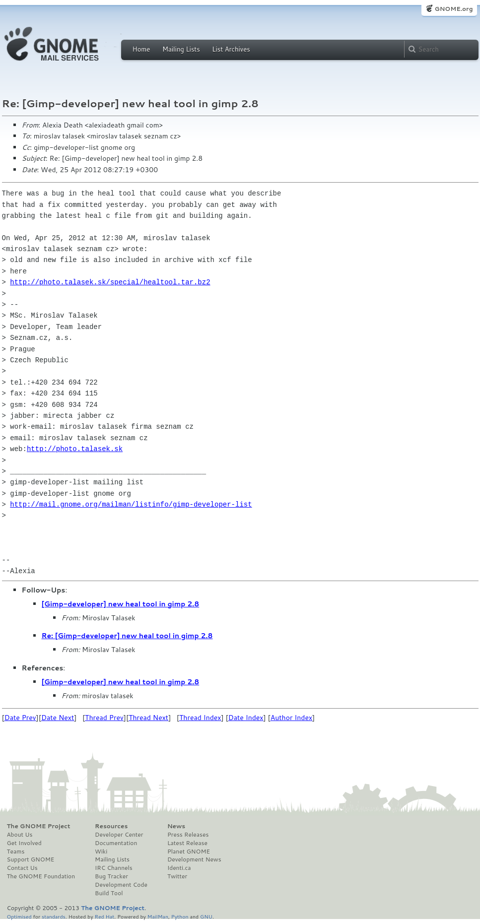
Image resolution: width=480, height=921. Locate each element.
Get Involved (24, 843)
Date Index (246, 718)
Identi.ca (179, 868)
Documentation (116, 843)
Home (141, 49)
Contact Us (22, 868)
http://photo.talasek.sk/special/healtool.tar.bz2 (110, 282)
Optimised (19, 916)
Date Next (57, 718)
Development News (194, 859)
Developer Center (119, 835)
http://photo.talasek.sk (75, 449)
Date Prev (20, 718)
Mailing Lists (181, 49)
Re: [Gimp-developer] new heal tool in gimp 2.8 (127, 636)
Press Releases (187, 835)
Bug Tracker (111, 876)
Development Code (121, 885)
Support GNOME (31, 859)
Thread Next (148, 718)
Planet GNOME (188, 851)
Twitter (177, 876)
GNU (206, 916)
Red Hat (104, 916)
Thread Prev (104, 718)
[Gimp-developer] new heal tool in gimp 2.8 (121, 604)
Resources (111, 826)
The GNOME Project (38, 826)
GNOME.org (453, 8)
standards (54, 916)
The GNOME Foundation (41, 876)
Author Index (291, 718)
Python (180, 916)
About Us (20, 835)
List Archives (231, 49)
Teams (16, 851)
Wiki (101, 851)
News (176, 826)
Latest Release (187, 843)
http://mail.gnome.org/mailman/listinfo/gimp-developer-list (131, 504)
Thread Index (200, 718)
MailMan (157, 916)
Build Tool (109, 893)
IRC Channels (114, 868)
